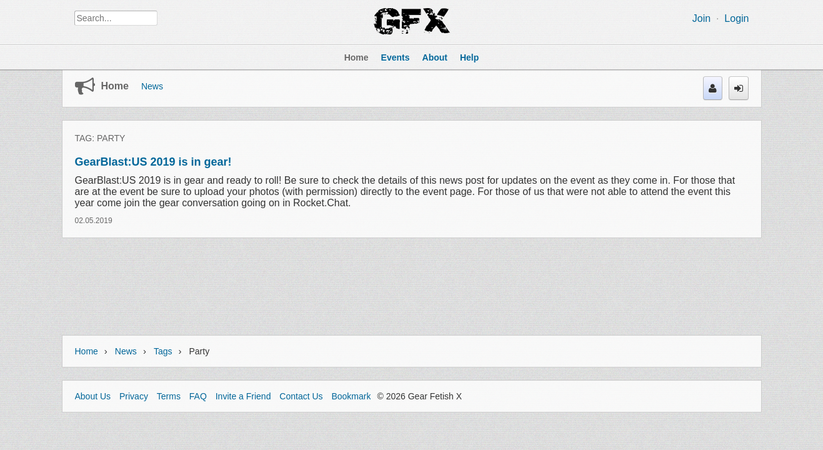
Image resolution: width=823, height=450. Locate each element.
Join (701, 18)
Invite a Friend (243, 396)
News (152, 86)
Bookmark (351, 396)
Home (115, 86)
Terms (169, 396)
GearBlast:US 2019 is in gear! (153, 162)
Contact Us (300, 396)
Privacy (133, 396)
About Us (93, 396)
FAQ (198, 396)
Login (736, 18)
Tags (163, 351)
